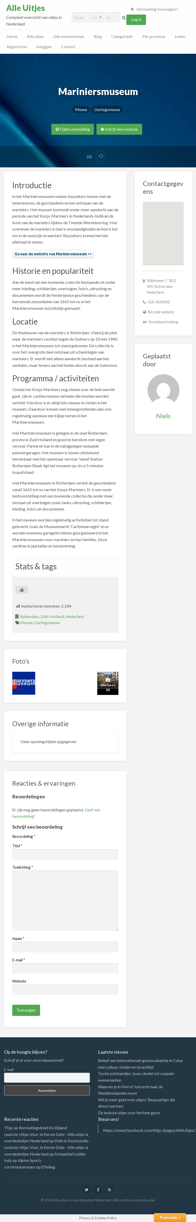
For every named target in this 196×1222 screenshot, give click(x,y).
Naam (18, 938)
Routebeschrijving (163, 322)
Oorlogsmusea (107, 109)
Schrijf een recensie (119, 129)
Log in (136, 19)
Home (12, 36)
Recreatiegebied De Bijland (43, 1127)
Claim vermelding (73, 129)
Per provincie (153, 36)
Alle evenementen (68, 36)
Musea (81, 109)
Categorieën (122, 36)
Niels (163, 416)
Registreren (17, 46)
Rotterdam (29, 616)
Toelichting (22, 867)
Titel (17, 845)
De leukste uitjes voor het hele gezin (129, 1112)
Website (19, 981)
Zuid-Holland (52, 616)
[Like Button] (21, 590)
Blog (98, 36)
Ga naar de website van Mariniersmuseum (51, 254)
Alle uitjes (35, 36)
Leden (180, 36)
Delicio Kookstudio (72, 1140)
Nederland (74, 616)
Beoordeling (23, 836)
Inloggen (44, 46)
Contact (68, 46)
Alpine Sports (29, 1160)
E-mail (18, 960)
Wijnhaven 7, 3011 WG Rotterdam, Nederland (162, 286)
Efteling (48, 1166)
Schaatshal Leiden (70, 1153)
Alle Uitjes (25, 8)
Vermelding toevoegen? (154, 9)
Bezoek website (161, 312)
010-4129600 (159, 302)
